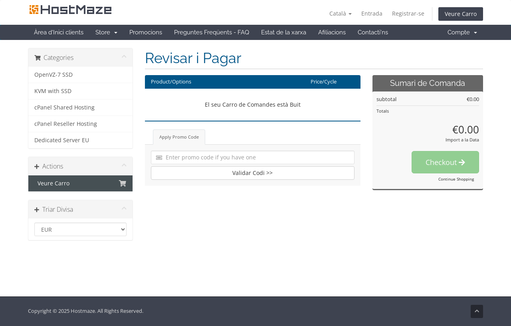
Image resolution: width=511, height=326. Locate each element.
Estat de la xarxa (283, 32)
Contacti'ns (373, 32)
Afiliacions (332, 32)
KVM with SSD (52, 91)
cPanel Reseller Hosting (65, 123)
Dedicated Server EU (61, 140)
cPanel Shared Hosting (64, 107)
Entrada (371, 13)
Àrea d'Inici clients (58, 32)
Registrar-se (408, 13)
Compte (462, 32)
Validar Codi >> (252, 173)
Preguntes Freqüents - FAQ (211, 32)
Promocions (145, 32)
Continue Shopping (456, 179)
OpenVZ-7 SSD (53, 74)
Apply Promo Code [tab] (179, 137)
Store (106, 32)
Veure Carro (461, 14)
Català (340, 13)
